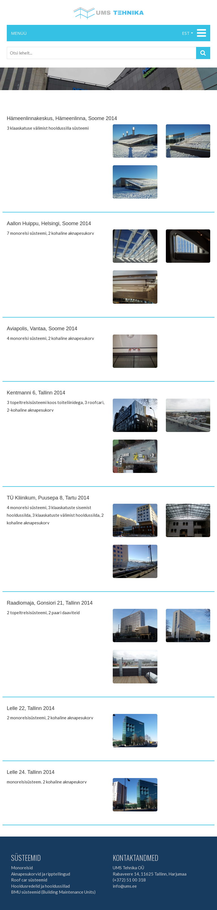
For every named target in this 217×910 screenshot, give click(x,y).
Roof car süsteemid (29, 879)
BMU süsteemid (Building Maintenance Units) (53, 891)
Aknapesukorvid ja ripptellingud (40, 873)
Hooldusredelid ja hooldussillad (40, 886)
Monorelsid (22, 867)
